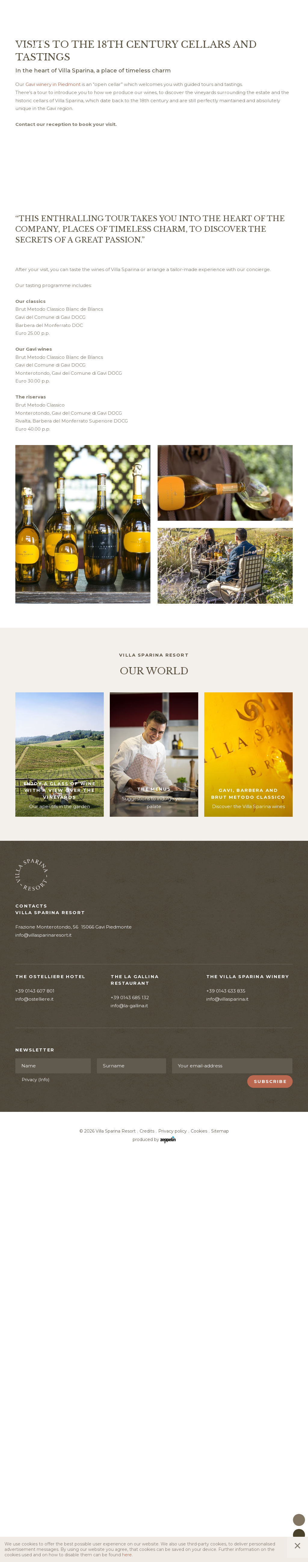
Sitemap (220, 1519)
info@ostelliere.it (34, 1387)
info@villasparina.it (227, 1387)
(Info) (43, 1467)
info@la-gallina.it (129, 1393)
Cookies (199, 1519)
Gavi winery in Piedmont (53, 257)
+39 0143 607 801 (34, 1379)
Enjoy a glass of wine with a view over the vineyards (59, 1178)
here (127, 1554)
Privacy (35, 1467)
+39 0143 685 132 (130, 1385)
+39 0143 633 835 (225, 1379)
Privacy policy (172, 1519)
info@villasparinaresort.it (43, 1323)
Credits (147, 1519)
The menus (154, 1177)
